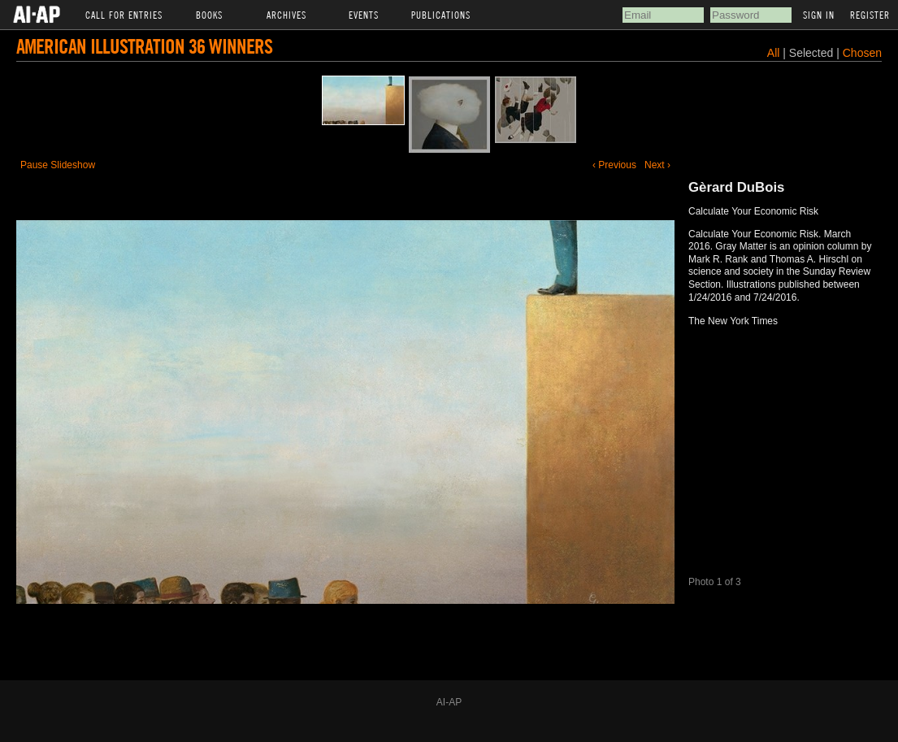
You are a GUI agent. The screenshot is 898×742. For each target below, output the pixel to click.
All (773, 52)
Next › (657, 165)
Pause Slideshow (57, 165)
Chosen (862, 52)
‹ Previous (614, 165)
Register (870, 14)
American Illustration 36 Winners (144, 46)
